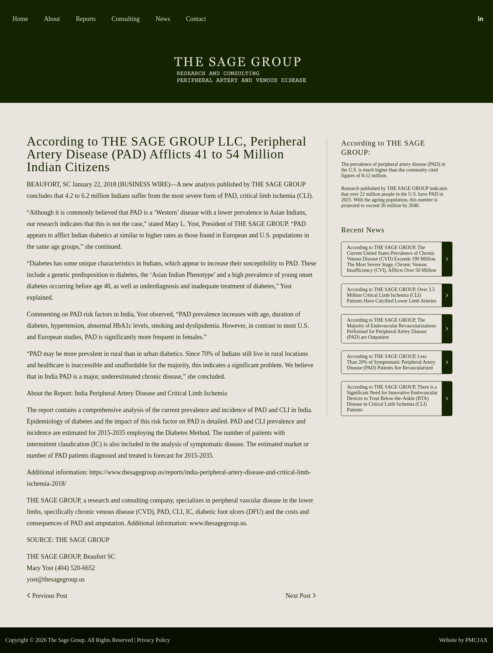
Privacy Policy (153, 640)
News (163, 18)
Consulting (126, 18)
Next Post (300, 595)
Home (20, 18)
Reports (86, 18)
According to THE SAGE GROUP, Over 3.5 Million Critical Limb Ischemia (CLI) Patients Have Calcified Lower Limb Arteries (391, 295)
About (52, 18)
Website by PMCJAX (463, 640)
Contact (196, 18)
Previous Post (47, 595)
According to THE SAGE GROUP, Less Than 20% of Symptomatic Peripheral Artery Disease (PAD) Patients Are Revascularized (391, 362)
